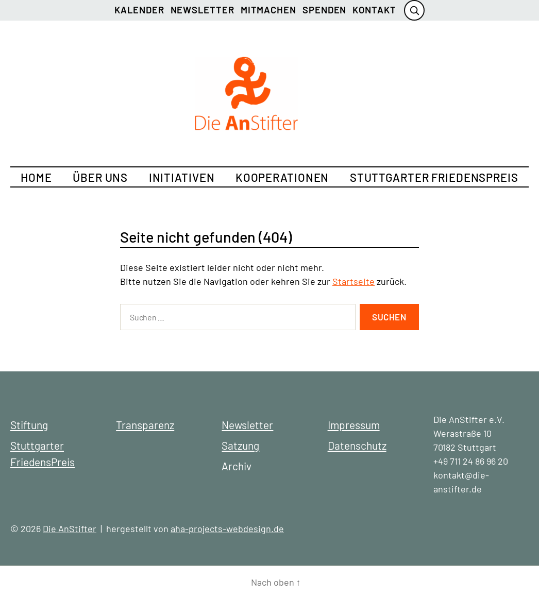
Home (36, 177)
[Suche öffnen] (414, 10)
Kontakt (374, 9)
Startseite (353, 281)
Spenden (324, 9)
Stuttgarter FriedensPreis (434, 177)
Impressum (354, 424)
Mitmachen (268, 9)
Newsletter (202, 9)
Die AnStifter (69, 528)
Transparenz (145, 424)
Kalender (139, 9)
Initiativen (182, 177)
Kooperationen (282, 177)
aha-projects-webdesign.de (227, 528)
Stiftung (29, 424)
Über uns (100, 177)
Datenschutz (357, 445)
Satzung (240, 445)
